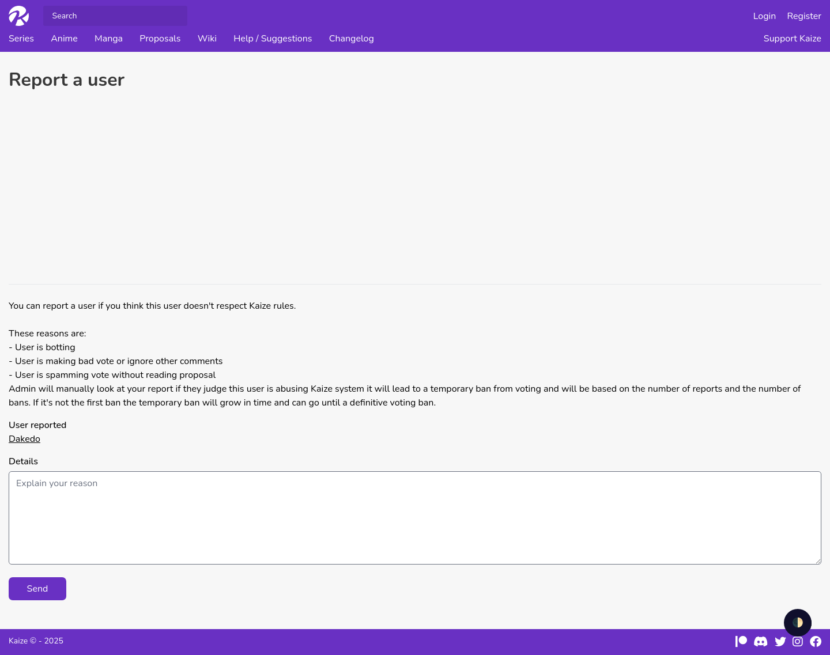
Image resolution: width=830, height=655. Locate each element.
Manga (109, 38)
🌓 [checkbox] (797, 622)
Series (21, 38)
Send (37, 588)
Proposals (159, 38)
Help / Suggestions (272, 38)
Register (804, 16)
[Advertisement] (415, 189)
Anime (64, 38)
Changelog (351, 38)
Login (764, 16)
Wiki (207, 38)
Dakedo (24, 439)
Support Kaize (792, 38)
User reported (37, 425)
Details (23, 461)
